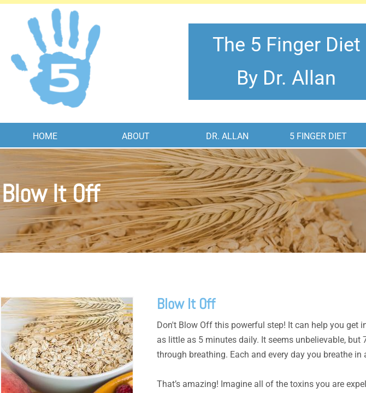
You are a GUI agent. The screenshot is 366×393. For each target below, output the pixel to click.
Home (45, 136)
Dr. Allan (227, 136)
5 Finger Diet (318, 136)
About (136, 136)
